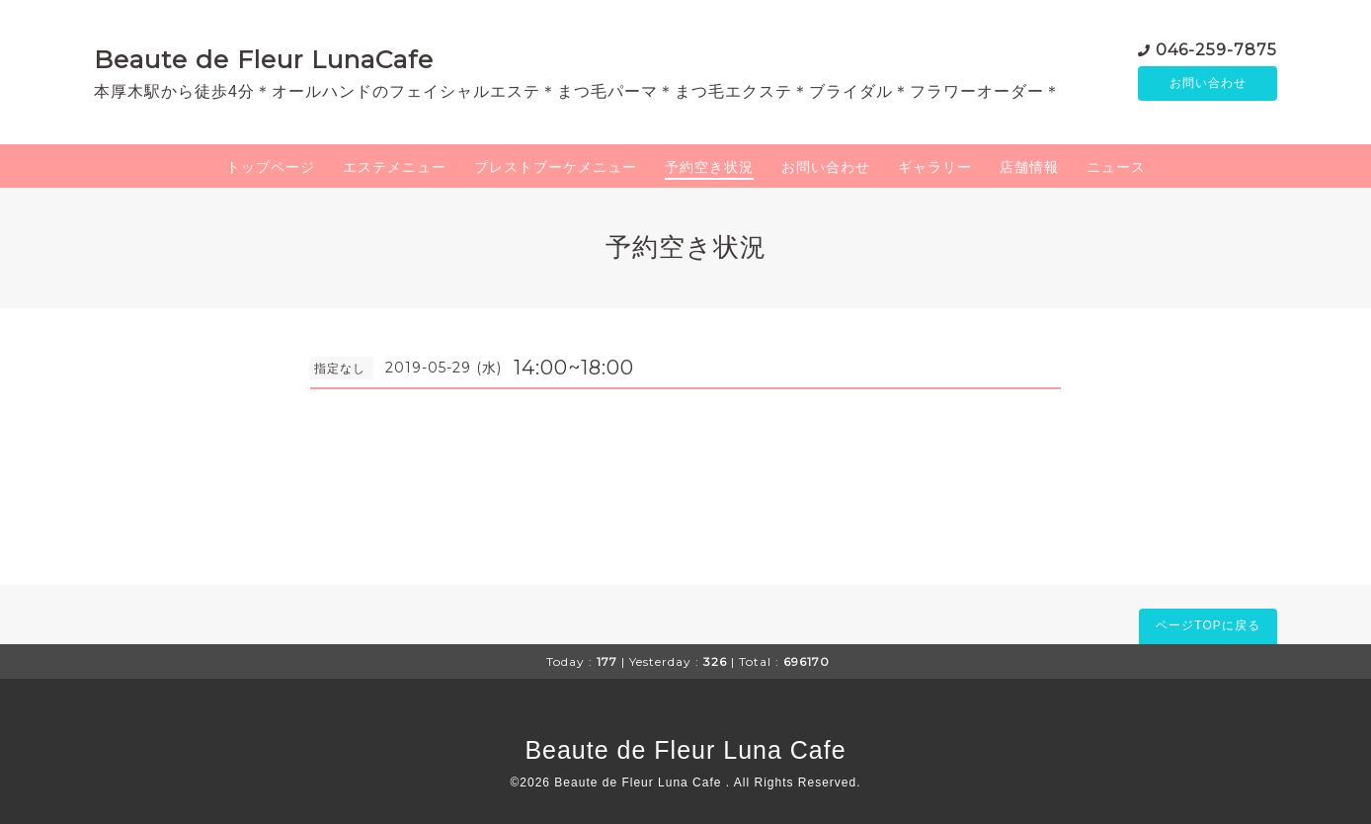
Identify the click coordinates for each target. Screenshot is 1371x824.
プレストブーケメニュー (555, 167)
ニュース (1116, 167)
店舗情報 (1029, 167)
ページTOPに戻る (1207, 625)
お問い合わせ (1208, 84)
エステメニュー (394, 167)
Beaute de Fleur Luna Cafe (685, 750)
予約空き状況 (709, 167)
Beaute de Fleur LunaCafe (264, 59)
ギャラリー (935, 167)
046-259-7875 (1216, 49)
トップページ (270, 167)
